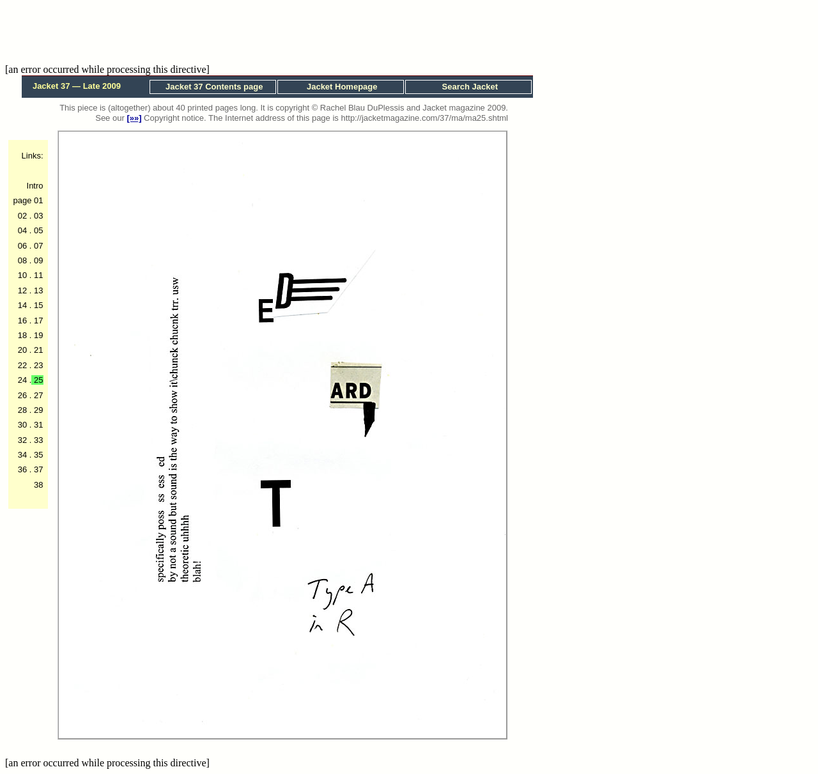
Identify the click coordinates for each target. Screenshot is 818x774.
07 (37, 246)
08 (23, 260)
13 (37, 290)
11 (37, 275)
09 (37, 260)
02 (23, 216)
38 (38, 485)
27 (37, 395)
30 (23, 425)
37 (37, 469)
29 (37, 410)
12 (23, 290)
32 (23, 440)
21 (37, 350)
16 (23, 320)
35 (37, 455)
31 (37, 425)
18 (23, 335)
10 (23, 275)
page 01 (28, 200)
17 (37, 320)
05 (37, 230)
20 (23, 350)
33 (37, 440)
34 (23, 455)
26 (23, 395)
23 (37, 365)
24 (23, 380)
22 (23, 365)
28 (23, 410)
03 (37, 216)
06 (23, 246)
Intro (35, 185)
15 (37, 305)
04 (23, 230)
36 (23, 469)
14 (23, 305)
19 (37, 335)
